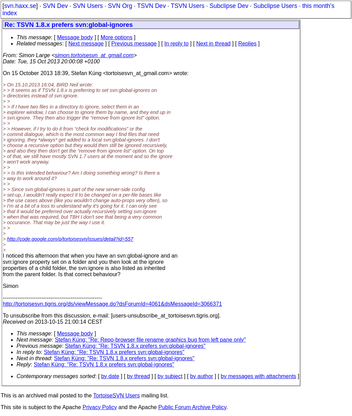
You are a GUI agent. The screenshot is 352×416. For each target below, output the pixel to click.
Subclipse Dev (229, 5)
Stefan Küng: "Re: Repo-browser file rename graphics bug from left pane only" (150, 340)
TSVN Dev (151, 5)
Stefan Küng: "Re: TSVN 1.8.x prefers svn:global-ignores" (135, 346)
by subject (170, 376)
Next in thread (213, 43)
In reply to (176, 43)
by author (201, 376)
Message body (75, 37)
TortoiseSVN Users (116, 395)
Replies (247, 43)
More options (117, 37)
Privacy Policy (99, 407)
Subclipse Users (275, 5)
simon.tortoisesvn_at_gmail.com (94, 55)
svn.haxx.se (20, 5)
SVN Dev (55, 5)
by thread (138, 376)
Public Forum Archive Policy (192, 407)
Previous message (134, 43)
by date (110, 376)
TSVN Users (187, 5)
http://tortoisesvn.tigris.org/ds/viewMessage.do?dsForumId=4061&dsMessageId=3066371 (112, 304)
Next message (85, 43)
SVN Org (120, 5)
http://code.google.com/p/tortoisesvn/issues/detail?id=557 (70, 239)
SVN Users (88, 5)
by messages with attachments (258, 376)
